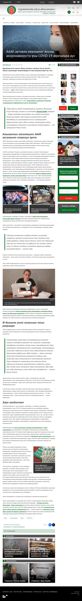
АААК (5, 518)
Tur (78, 8)
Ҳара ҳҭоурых (54, 22)
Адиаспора (44, 22)
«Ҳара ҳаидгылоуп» (17, 505)
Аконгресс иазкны (9, 22)
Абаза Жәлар (20, 22)
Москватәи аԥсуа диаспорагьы (41, 436)
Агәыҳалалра (13, 518)
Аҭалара (42, 2)
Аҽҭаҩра (51, 2)
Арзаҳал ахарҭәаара (69, 210)
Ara (78, 12)
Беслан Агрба (42, 111)
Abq (73, 12)
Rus (69, 8)
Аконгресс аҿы (7, 592)
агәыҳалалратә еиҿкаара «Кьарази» (39, 100)
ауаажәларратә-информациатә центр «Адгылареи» (20, 103)
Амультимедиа (64, 22)
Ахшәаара (68, 198)
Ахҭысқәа (28, 22)
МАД (22, 518)
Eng (73, 8)
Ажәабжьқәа (7, 65)
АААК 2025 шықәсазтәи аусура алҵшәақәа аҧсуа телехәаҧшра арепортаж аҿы (68, 160)
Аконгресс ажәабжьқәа (50, 592)
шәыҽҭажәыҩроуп (19, 527)
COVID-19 (29, 518)
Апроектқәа (36, 22)
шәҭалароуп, (7, 527)
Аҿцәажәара (74, 22)
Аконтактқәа (17, 592)
